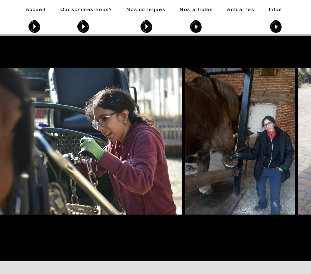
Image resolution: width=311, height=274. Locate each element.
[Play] (34, 26)
